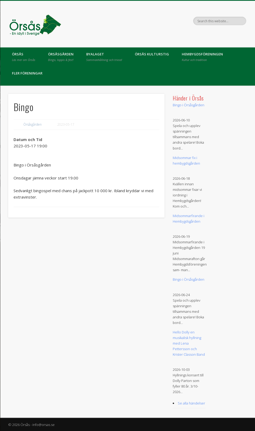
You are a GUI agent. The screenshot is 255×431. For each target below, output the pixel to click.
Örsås (23, 57)
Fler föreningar (27, 73)
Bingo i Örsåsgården (188, 105)
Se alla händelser (191, 403)
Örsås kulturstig (152, 54)
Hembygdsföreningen (202, 57)
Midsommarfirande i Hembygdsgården (188, 218)
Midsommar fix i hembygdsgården (186, 160)
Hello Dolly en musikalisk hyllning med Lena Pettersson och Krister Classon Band (189, 343)
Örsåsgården (61, 57)
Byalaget (104, 57)
